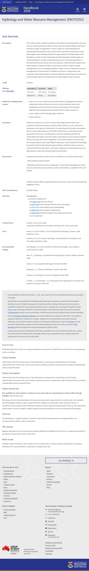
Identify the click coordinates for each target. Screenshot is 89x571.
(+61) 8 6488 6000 (53, 514)
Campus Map (52, 525)
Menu (84, 9)
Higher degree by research (12, 476)
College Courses (9, 485)
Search (77, 9)
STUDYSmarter (13, 312)
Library (72, 321)
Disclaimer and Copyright (53, 548)
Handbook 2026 (20, 2)
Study (49, 471)
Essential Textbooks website (24, 316)
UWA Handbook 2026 (10, 467)
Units (30, 2)
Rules (5, 487)
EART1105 (36, 201)
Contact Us (51, 518)
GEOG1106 (35, 213)
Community (51, 476)
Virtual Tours (52, 528)
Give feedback (65, 460)
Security (50, 532)
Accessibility (49, 551)
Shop (48, 487)
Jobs (5, 518)
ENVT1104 (35, 204)
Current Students (9, 510)
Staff (5, 512)
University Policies (10, 493)
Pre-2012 (7, 496)
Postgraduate (8, 474)
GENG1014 (35, 210)
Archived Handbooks (11, 498)
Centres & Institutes (53, 482)
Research (50, 474)
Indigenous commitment (53, 543)
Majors (6, 479)
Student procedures (10, 490)
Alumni (49, 485)
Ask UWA (51, 521)
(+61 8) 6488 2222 (53, 537)
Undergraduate (9, 471)
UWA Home (6, 2)
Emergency (51, 535)
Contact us (7, 501)
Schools (49, 479)
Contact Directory (10, 515)
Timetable (10, 91)
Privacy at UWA (50, 545)
